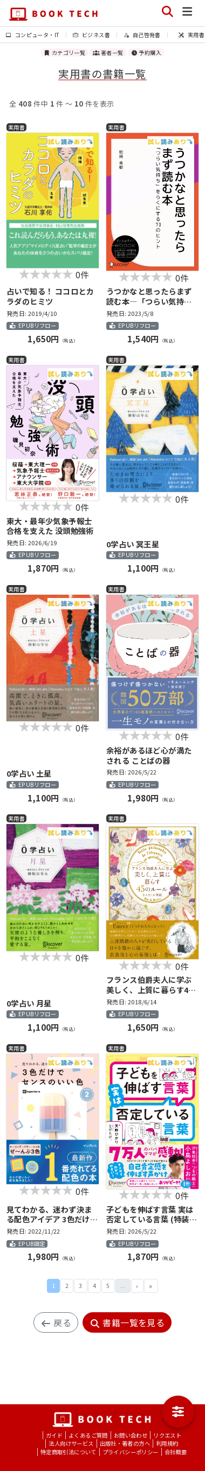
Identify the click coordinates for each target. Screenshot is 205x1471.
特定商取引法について (68, 1452)
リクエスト (167, 1435)
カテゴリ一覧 (64, 52)
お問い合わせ (130, 1435)
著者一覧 (108, 52)
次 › (137, 1286)
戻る (55, 1322)
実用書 (191, 35)
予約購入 (146, 52)
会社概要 (176, 1452)
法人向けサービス (71, 1443)
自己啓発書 (142, 35)
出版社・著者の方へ (125, 1443)
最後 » (151, 1286)
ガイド (54, 1435)
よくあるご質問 (88, 1435)
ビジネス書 (91, 35)
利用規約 (167, 1443)
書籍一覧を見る (127, 1322)
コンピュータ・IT (32, 35)
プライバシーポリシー (130, 1452)
